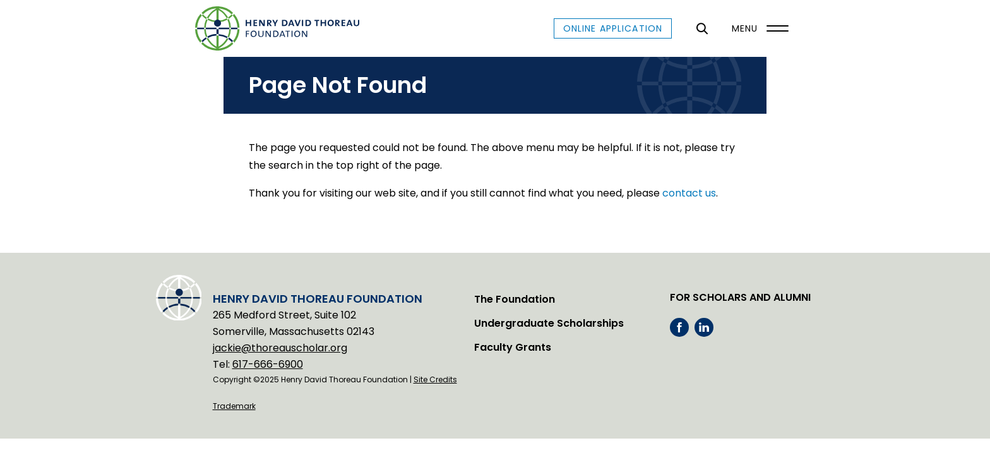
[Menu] (757, 28)
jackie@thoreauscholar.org (280, 348)
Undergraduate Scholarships (549, 323)
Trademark (234, 406)
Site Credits (435, 379)
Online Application (612, 28)
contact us (689, 193)
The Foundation (514, 299)
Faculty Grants (512, 347)
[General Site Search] (702, 28)
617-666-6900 (267, 364)
